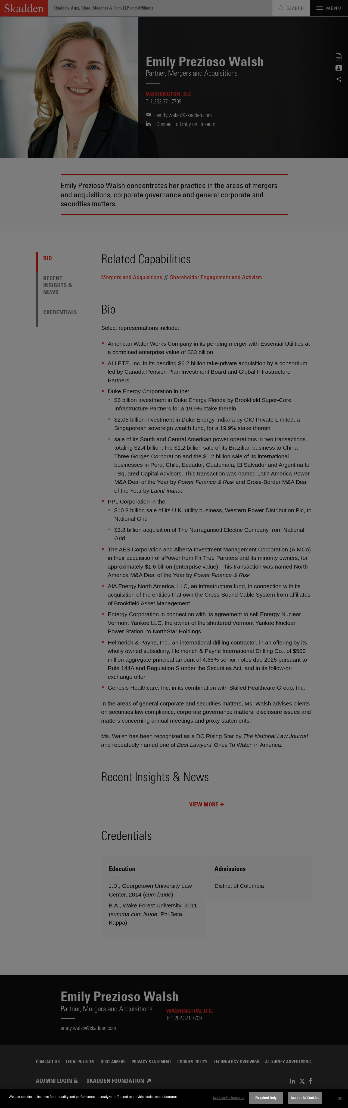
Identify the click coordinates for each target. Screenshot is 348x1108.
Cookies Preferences (228, 1097)
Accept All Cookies (305, 1097)
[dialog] (174, 1098)
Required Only (265, 1097)
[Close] (339, 1098)
